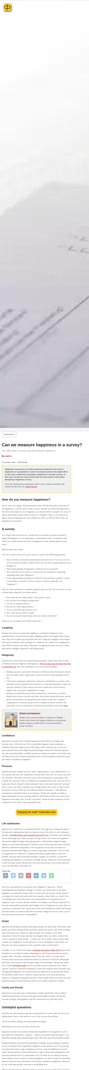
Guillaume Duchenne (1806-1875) (46, 950)
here (66, 705)
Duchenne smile (19, 965)
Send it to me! (31, 487)
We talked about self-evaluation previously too (29, 835)
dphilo (8, 456)
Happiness (9, 434)
